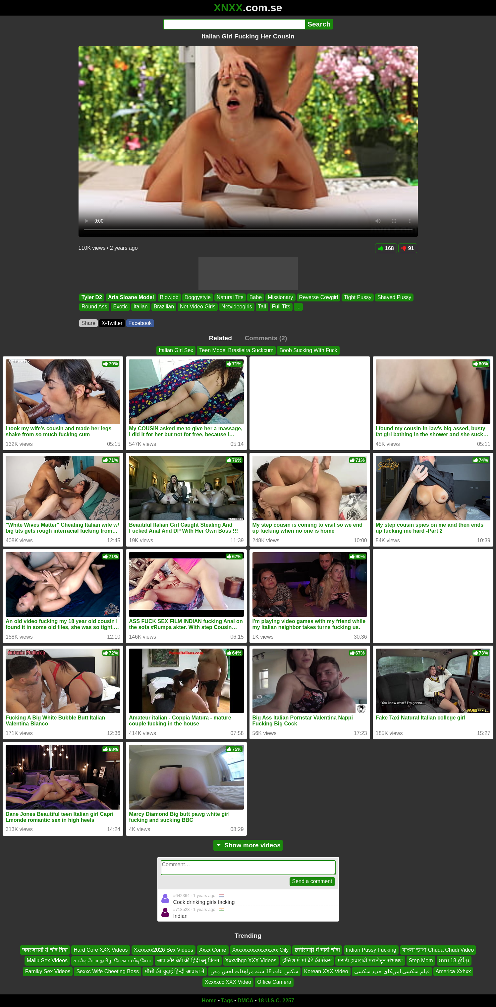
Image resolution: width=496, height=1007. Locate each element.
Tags (227, 1000)
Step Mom (421, 960)
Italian (140, 307)
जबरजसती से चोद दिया (45, 950)
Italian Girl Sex (176, 350)
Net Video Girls (197, 307)
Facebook (140, 323)
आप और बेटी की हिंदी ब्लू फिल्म (188, 960)
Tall (262, 307)
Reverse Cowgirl (318, 297)
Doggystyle (197, 297)
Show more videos (248, 845)
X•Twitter (111, 323)
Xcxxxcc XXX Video (228, 982)
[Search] (234, 24)
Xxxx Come (212, 950)
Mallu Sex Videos (47, 960)
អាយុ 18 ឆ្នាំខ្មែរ (454, 960)
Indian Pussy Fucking (371, 950)
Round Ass (94, 307)
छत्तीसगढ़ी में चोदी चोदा (317, 950)
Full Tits (281, 307)
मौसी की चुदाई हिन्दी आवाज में (174, 971)
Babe (255, 297)
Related (220, 338)
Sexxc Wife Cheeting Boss (107, 971)
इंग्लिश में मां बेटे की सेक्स (307, 960)
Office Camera (274, 982)
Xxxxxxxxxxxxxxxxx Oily (260, 950)
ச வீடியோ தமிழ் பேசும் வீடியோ (112, 960)
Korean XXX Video (326, 971)
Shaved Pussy (394, 297)
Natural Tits (229, 297)
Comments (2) (266, 338)
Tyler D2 (92, 297)
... (298, 307)
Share (89, 323)
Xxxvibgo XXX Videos (250, 960)
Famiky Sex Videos (48, 971)
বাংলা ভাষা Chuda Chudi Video (438, 950)
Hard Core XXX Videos (101, 950)
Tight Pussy (357, 297)
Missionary (280, 297)
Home (209, 1000)
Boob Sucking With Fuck (308, 350)
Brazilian (163, 307)
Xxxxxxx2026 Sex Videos (163, 950)
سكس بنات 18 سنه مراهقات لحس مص (254, 971)
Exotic (120, 307)
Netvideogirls (236, 307)
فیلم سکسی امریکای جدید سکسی (392, 971)
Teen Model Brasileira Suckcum (236, 350)
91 (407, 248)
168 (386, 248)
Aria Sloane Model (131, 297)
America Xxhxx (453, 971)
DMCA (245, 1000)
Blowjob (169, 297)
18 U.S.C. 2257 (276, 1000)
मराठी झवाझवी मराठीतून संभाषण (370, 960)
